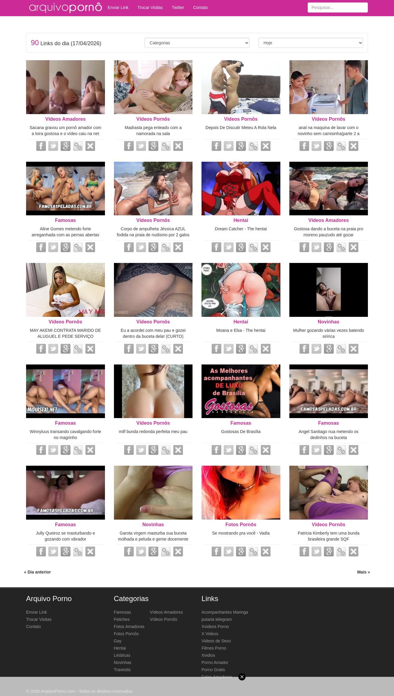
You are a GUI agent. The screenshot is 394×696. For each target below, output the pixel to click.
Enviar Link (118, 7)
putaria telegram (216, 619)
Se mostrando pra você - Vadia (241, 533)
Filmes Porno (213, 648)
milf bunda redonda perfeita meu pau (153, 431)
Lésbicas (122, 655)
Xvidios (208, 655)
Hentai (241, 220)
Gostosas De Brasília (241, 431)
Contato (200, 7)
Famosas (65, 220)
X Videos (209, 633)
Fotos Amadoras (129, 626)
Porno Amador (214, 662)
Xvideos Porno (215, 626)
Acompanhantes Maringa (224, 612)
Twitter (178, 7)
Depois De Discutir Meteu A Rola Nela (240, 127)
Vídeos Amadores (65, 119)
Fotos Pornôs (240, 524)
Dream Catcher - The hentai (241, 228)
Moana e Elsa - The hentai (240, 330)
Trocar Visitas (150, 7)
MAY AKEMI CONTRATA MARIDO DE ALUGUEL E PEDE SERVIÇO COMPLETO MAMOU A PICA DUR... (65, 336)
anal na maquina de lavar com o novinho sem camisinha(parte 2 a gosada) (329, 133)
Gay (118, 640)
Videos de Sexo (216, 640)
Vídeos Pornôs (153, 119)
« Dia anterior (37, 572)
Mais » (363, 572)
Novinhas (328, 321)
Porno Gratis (213, 669)
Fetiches (122, 619)
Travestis (122, 669)
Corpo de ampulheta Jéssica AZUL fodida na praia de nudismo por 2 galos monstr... (153, 234)
